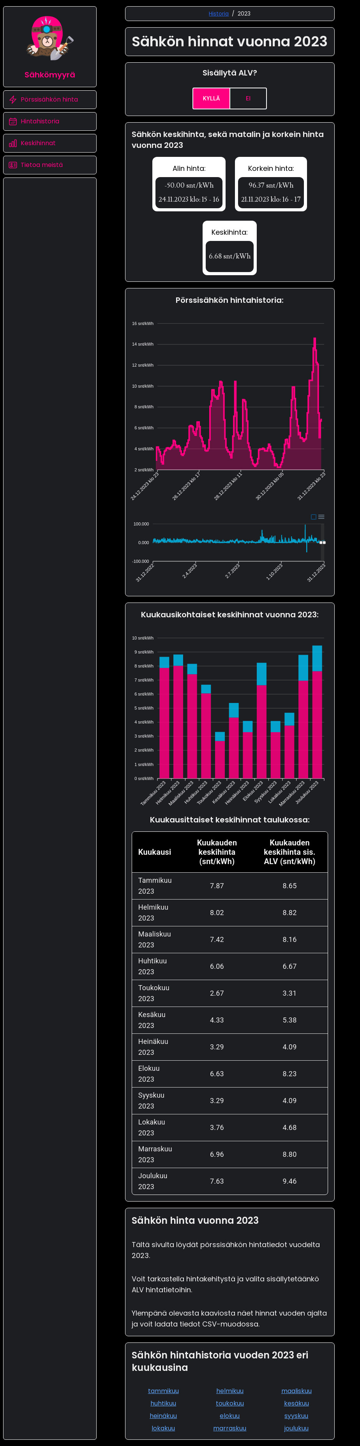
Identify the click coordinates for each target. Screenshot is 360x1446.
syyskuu (296, 1415)
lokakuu (163, 1428)
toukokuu (230, 1403)
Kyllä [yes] (211, 98)
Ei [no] (248, 98)
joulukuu (296, 1428)
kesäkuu (296, 1403)
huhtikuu (163, 1403)
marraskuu (229, 1428)
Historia (219, 14)
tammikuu (163, 1390)
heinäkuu (163, 1415)
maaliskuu (296, 1390)
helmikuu (230, 1390)
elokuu (230, 1415)
